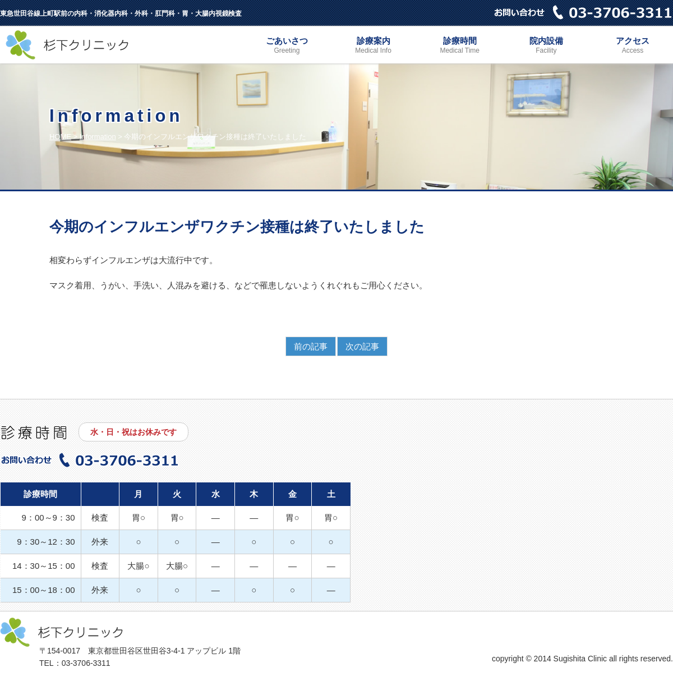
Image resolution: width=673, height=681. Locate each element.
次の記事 (362, 346)
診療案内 (373, 46)
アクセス (632, 46)
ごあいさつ (286, 46)
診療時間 (460, 46)
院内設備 (546, 46)
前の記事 (311, 346)
